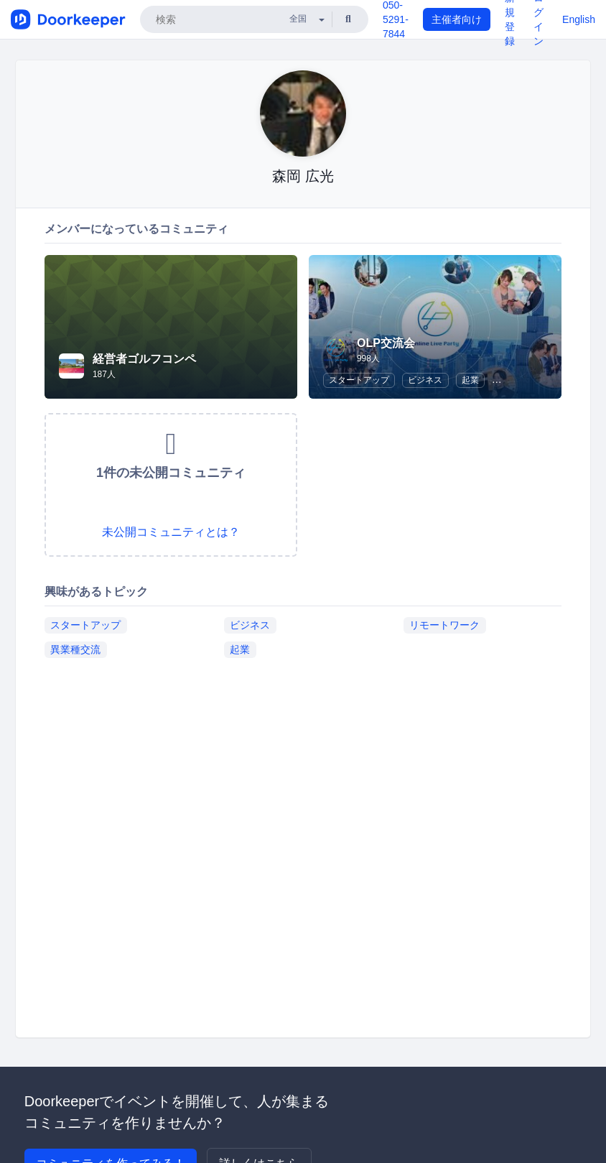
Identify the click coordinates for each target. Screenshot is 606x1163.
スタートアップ (359, 380)
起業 (470, 380)
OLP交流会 (386, 343)
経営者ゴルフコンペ (144, 359)
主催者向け (457, 19)
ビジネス (425, 380)
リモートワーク (444, 625)
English (578, 19)
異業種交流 (75, 649)
